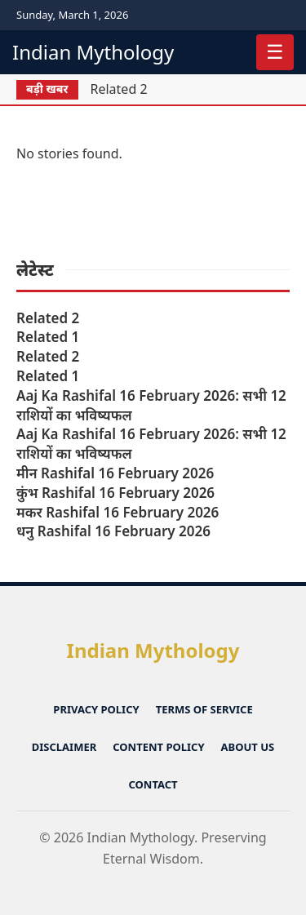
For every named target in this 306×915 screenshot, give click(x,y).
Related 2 (119, 89)
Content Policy (158, 747)
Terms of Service (204, 709)
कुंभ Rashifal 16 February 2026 (115, 492)
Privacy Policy (96, 709)
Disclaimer (64, 747)
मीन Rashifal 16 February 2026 (115, 473)
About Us (248, 747)
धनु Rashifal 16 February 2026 (113, 531)
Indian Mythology (93, 51)
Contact (152, 784)
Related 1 (47, 336)
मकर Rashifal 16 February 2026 (117, 512)
